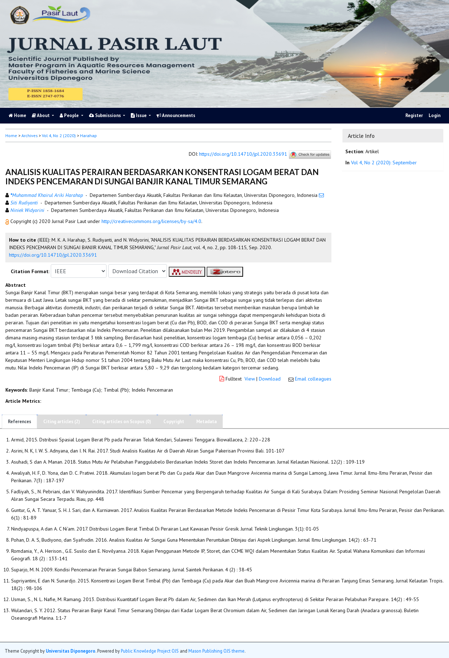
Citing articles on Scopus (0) (121, 421)
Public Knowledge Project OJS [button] (150, 651)
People (70, 115)
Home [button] (11, 135)
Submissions (105, 115)
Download (270, 379)
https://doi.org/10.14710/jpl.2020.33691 (243, 154)
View (250, 379)
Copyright (173, 421)
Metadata (206, 421)
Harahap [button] (88, 135)
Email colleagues (313, 379)
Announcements (176, 115)
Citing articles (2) (61, 421)
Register (414, 115)
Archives (29, 135)
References (19, 421)
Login (434, 115)
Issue (139, 115)
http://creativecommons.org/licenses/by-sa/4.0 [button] (151, 221)
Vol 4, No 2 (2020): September (384, 162)
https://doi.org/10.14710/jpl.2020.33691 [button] (53, 255)
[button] (7, 221)
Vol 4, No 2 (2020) (59, 135)
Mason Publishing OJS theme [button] (216, 651)
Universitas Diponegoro (70, 651)
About (41, 115)
